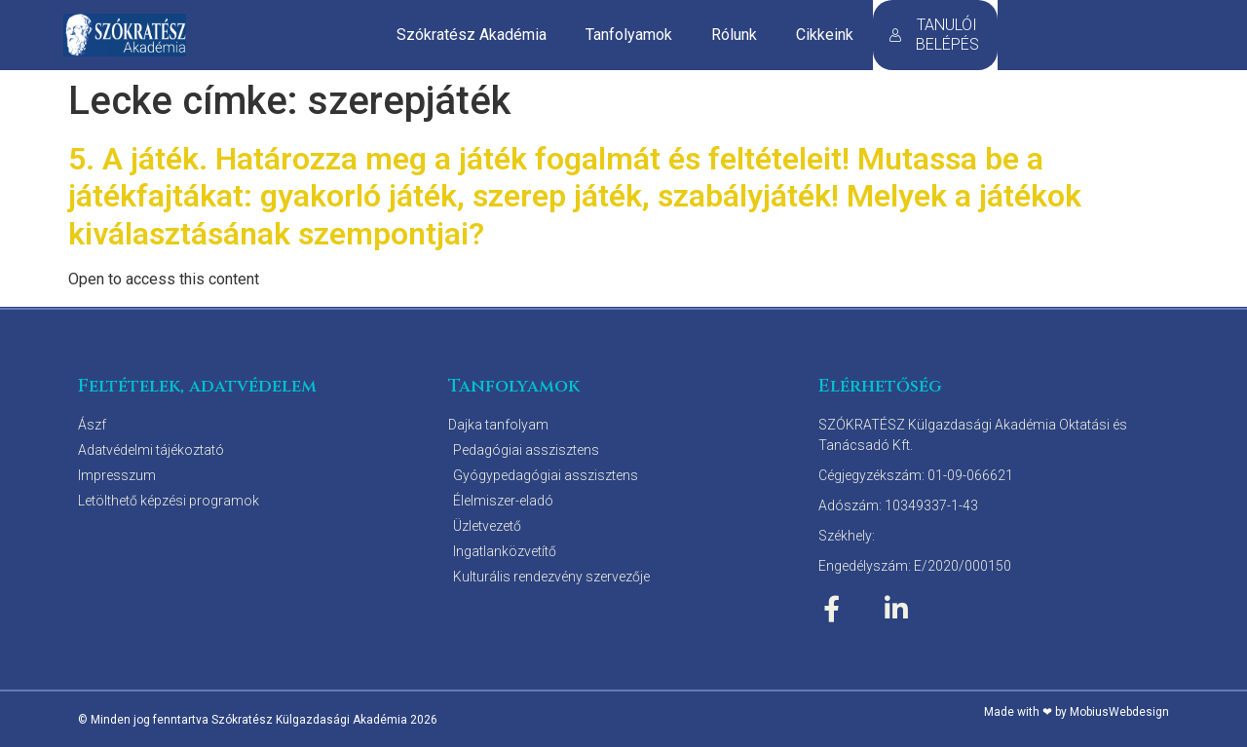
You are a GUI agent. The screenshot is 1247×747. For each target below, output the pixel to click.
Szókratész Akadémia (472, 34)
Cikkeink (824, 34)
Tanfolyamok (629, 34)
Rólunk (734, 34)
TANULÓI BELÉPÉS (933, 35)
